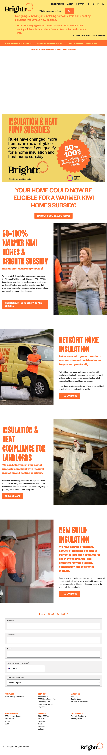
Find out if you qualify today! (53, 215)
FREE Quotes (43, 696)
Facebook (41, 721)
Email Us (41, 718)
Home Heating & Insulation (18, 43)
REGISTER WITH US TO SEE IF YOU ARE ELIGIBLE (23, 304)
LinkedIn (41, 729)
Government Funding (45, 704)
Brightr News (57, 4)
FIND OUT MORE (69, 395)
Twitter (40, 724)
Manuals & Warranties (79, 701)
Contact (80, 4)
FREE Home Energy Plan (47, 699)
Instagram (41, 726)
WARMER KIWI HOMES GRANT (50, 43)
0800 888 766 (81, 35)
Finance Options (44, 701)
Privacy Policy (76, 718)
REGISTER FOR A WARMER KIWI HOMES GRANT (53, 49)
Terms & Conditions (78, 716)
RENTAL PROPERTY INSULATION (83, 43)
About (70, 4)
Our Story (74, 696)
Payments (41, 707)
